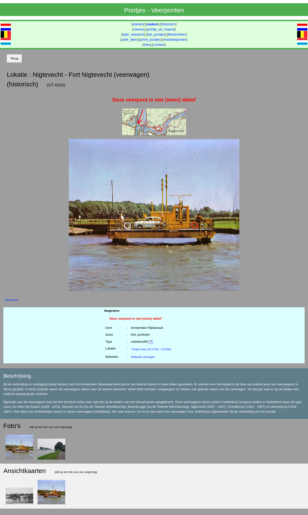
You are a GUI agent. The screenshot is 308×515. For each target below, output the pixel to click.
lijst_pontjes (156, 34)
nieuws (139, 29)
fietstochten (177, 34)
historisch (168, 24)
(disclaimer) (11, 300)
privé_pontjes (150, 39)
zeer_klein (129, 39)
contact (159, 44)
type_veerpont (133, 34)
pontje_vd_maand (160, 29)
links (146, 44)
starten (138, 24)
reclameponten (175, 39)
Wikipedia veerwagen (143, 356)
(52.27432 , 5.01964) (151, 349)
